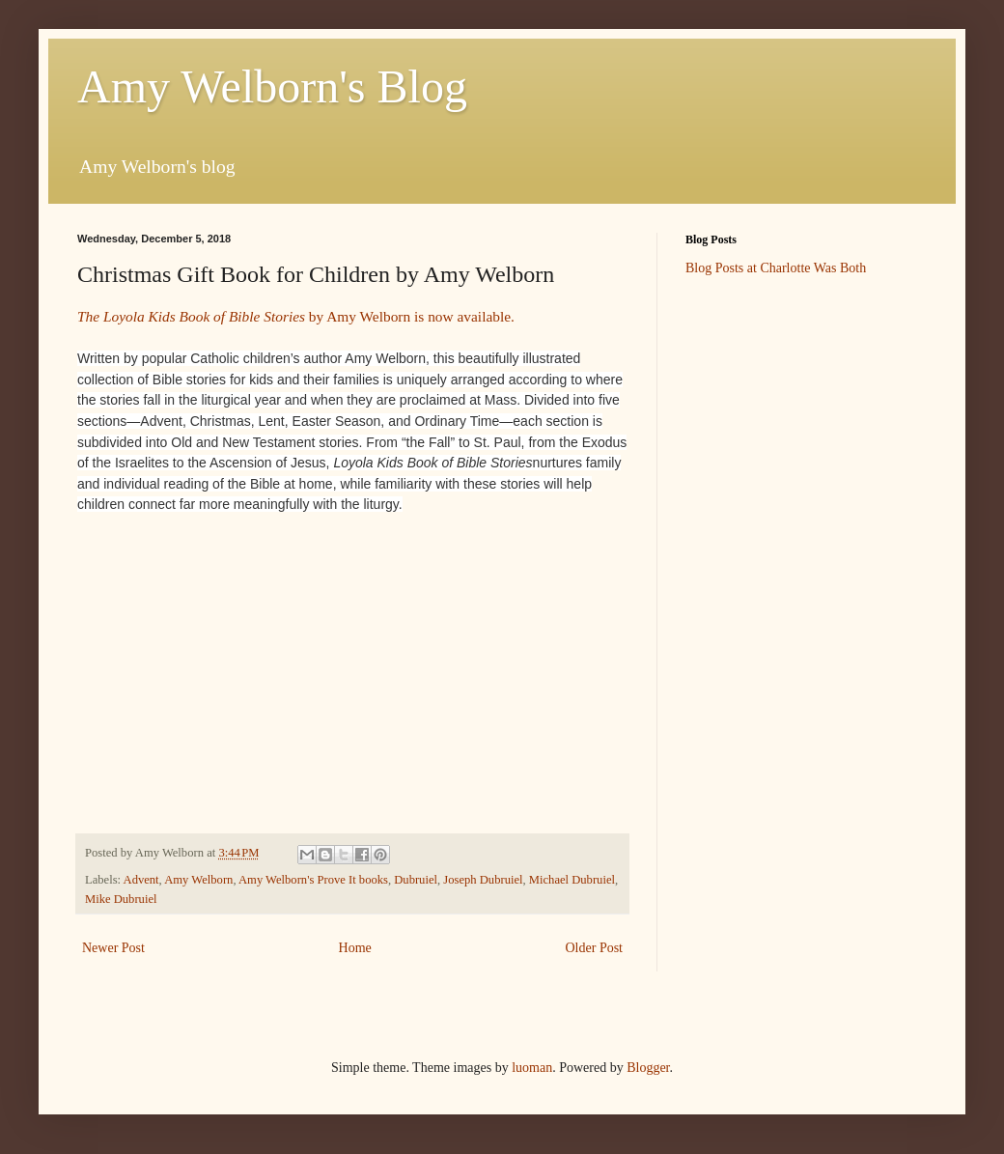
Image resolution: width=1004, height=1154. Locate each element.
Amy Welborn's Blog (272, 86)
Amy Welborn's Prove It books (313, 880)
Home (355, 948)
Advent (141, 880)
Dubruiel (415, 880)
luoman (532, 1067)
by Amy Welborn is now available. (296, 316)
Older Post (595, 948)
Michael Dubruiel (572, 880)
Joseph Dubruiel (482, 880)
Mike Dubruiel (121, 899)
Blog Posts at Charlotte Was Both (775, 268)
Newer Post (113, 948)
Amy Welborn (198, 880)
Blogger (648, 1067)
